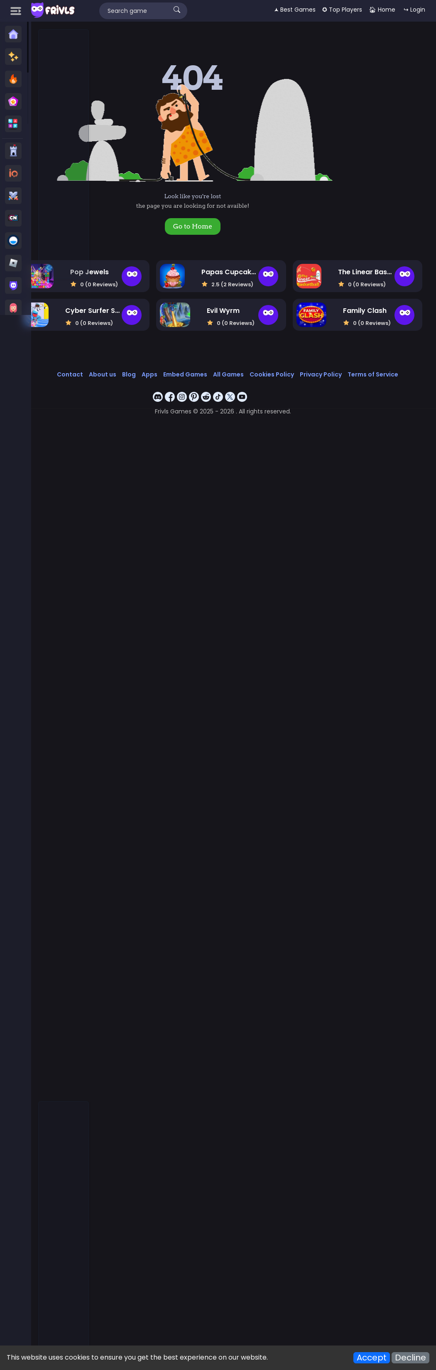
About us (171, 374)
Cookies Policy (340, 374)
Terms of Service (268, 383)
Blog (198, 374)
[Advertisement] (64, 154)
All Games (297, 374)
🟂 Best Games (295, 9)
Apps (218, 374)
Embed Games (254, 374)
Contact (139, 374)
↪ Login (414, 9)
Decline (410, 1357)
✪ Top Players (342, 9)
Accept (372, 1357)
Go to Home (238, 226)
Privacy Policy (390, 374)
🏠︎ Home (382, 9)
